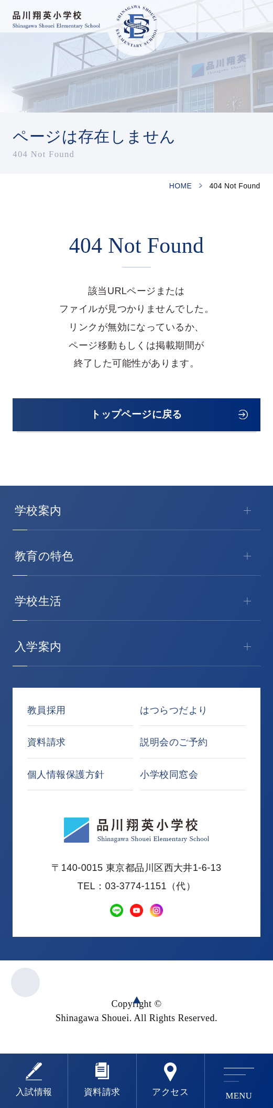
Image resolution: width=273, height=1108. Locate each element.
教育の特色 (137, 559)
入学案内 (137, 650)
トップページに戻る (136, 416)
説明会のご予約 (174, 746)
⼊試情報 (34, 1092)
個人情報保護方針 (66, 778)
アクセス (170, 1092)
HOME (180, 186)
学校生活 (137, 604)
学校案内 (137, 514)
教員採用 (46, 714)
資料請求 (102, 1092)
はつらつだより (174, 714)
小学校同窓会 (169, 778)
